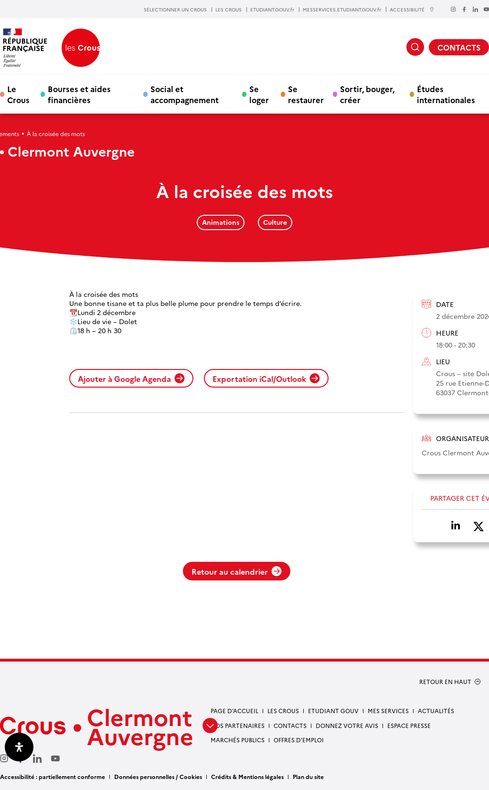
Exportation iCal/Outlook (266, 378)
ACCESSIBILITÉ (412, 9)
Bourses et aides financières (79, 94)
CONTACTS (458, 47)
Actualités (436, 710)
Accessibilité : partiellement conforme (52, 776)
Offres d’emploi (299, 740)
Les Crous (283, 710)
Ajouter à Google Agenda (131, 378)
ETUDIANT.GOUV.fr (272, 9)
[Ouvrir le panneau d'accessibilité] (19, 747)
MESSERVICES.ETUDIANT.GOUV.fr (342, 9)
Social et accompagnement (184, 94)
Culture (275, 222)
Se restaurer (306, 94)
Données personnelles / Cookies (158, 776)
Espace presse (409, 725)
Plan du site (308, 776)
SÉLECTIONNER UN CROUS (175, 9)
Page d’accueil (234, 710)
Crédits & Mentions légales (247, 776)
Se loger (259, 94)
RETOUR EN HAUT (445, 681)
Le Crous (18, 94)
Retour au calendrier (236, 571)
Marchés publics (238, 740)
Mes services (388, 710)
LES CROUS (228, 9)
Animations (220, 222)
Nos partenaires (238, 725)
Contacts (290, 725)
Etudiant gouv (333, 710)
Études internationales (446, 94)
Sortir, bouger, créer (367, 94)
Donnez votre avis (347, 725)
